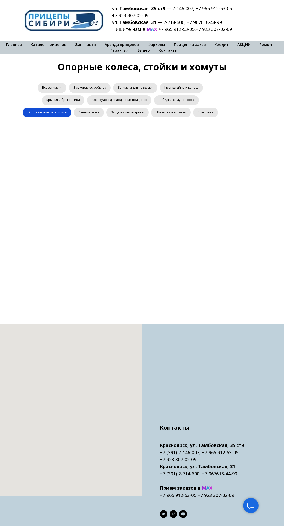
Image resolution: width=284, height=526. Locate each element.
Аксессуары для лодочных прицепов (119, 101)
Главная (14, 44)
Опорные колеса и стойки (60, 113)
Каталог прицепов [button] (49, 44)
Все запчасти (51, 88)
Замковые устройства (89, 88)
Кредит (221, 44)
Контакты (168, 50)
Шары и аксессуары (185, 113)
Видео (143, 50)
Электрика (120, 126)
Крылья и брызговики (62, 101)
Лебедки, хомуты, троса (177, 101)
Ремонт (266, 44)
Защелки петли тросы (141, 113)
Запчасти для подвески (135, 88)
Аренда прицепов (122, 44)
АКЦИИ (244, 44)
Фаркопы (156, 44)
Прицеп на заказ (190, 44)
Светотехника (102, 113)
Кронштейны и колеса (182, 88)
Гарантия (119, 50)
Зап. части (85, 44)
